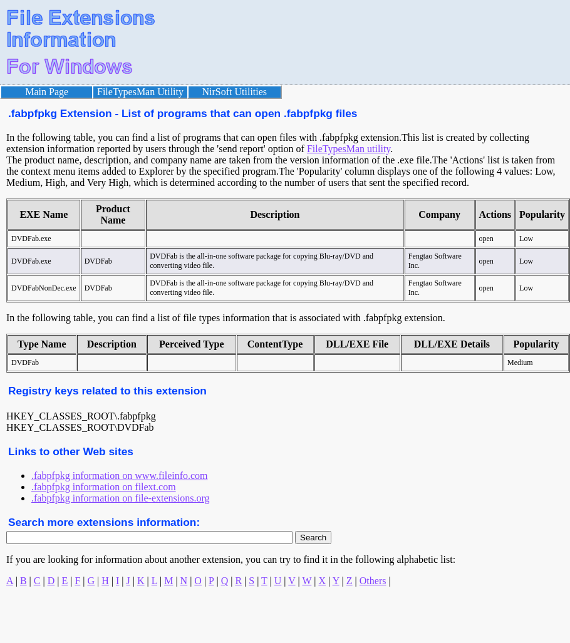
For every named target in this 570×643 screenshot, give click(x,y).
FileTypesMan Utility (140, 91)
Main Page (46, 91)
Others (373, 580)
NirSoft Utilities (234, 91)
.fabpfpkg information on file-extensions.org (120, 498)
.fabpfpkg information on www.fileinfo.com (119, 475)
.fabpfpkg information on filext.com (103, 486)
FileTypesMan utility (348, 148)
